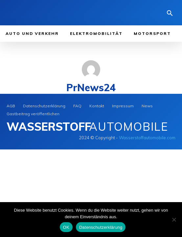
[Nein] (174, 219)
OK (66, 227)
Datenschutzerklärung (100, 227)
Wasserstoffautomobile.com (147, 137)
